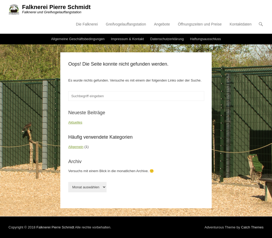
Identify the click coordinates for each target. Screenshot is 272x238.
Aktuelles (75, 122)
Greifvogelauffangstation (126, 24)
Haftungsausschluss (205, 39)
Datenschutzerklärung (167, 39)
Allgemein (75, 147)
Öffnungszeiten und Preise (200, 24)
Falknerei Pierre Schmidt (56, 7)
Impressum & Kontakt (127, 39)
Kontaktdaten (241, 24)
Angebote (162, 24)
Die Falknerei (87, 24)
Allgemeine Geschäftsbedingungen (78, 39)
